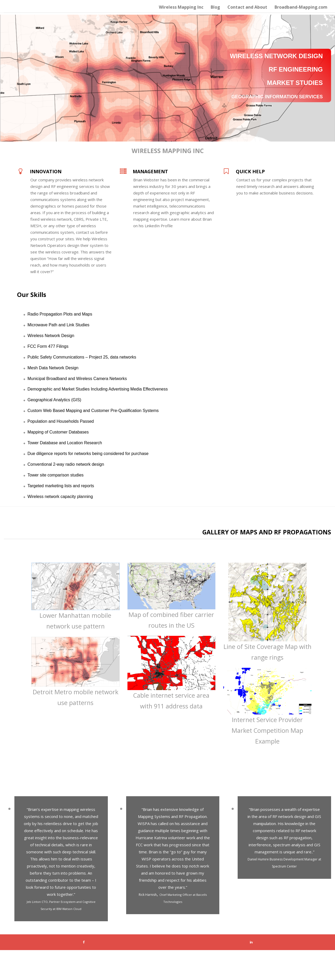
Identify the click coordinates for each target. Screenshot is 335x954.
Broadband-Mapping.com (301, 7)
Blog (215, 7)
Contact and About (247, 7)
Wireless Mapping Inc (181, 7)
